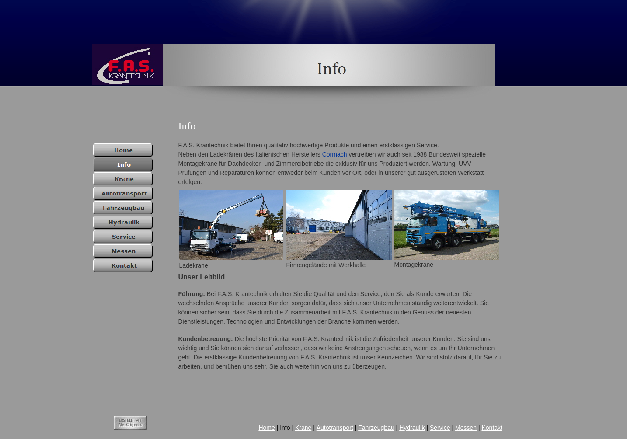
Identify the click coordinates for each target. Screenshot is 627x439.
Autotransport (335, 427)
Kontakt (491, 427)
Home (266, 427)
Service (440, 427)
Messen (466, 427)
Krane (303, 427)
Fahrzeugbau (376, 427)
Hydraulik (412, 427)
